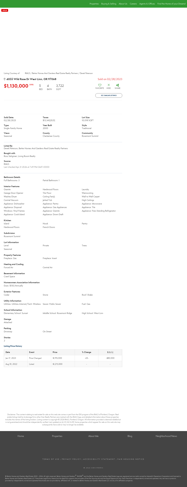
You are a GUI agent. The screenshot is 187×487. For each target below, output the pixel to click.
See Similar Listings (109, 95)
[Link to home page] (3, 4)
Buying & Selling (108, 3)
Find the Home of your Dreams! (171, 3)
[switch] (99, 87)
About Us (123, 3)
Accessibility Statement (99, 459)
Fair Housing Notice (130, 459)
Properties (94, 3)
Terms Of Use (51, 459)
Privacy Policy (71, 459)
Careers (133, 3)
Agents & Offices (147, 3)
